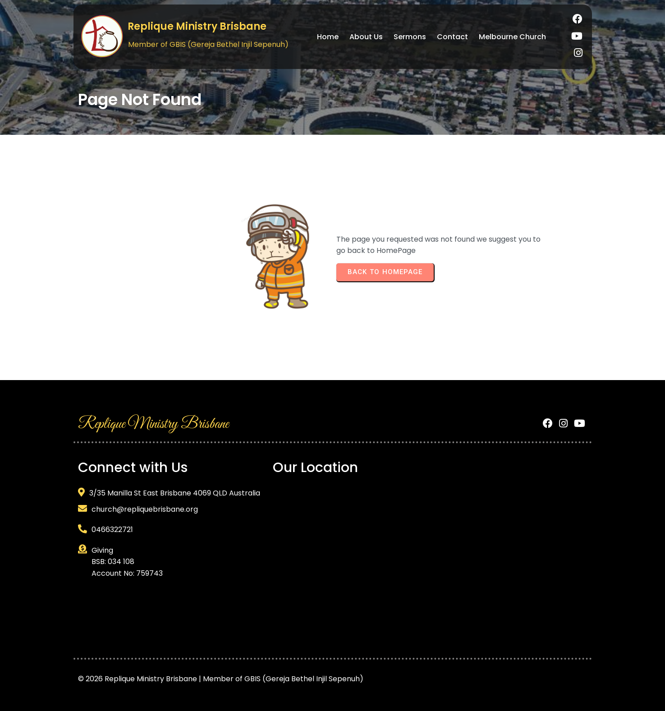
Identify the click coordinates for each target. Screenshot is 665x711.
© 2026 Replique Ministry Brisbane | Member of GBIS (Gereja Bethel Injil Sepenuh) (220, 673)
